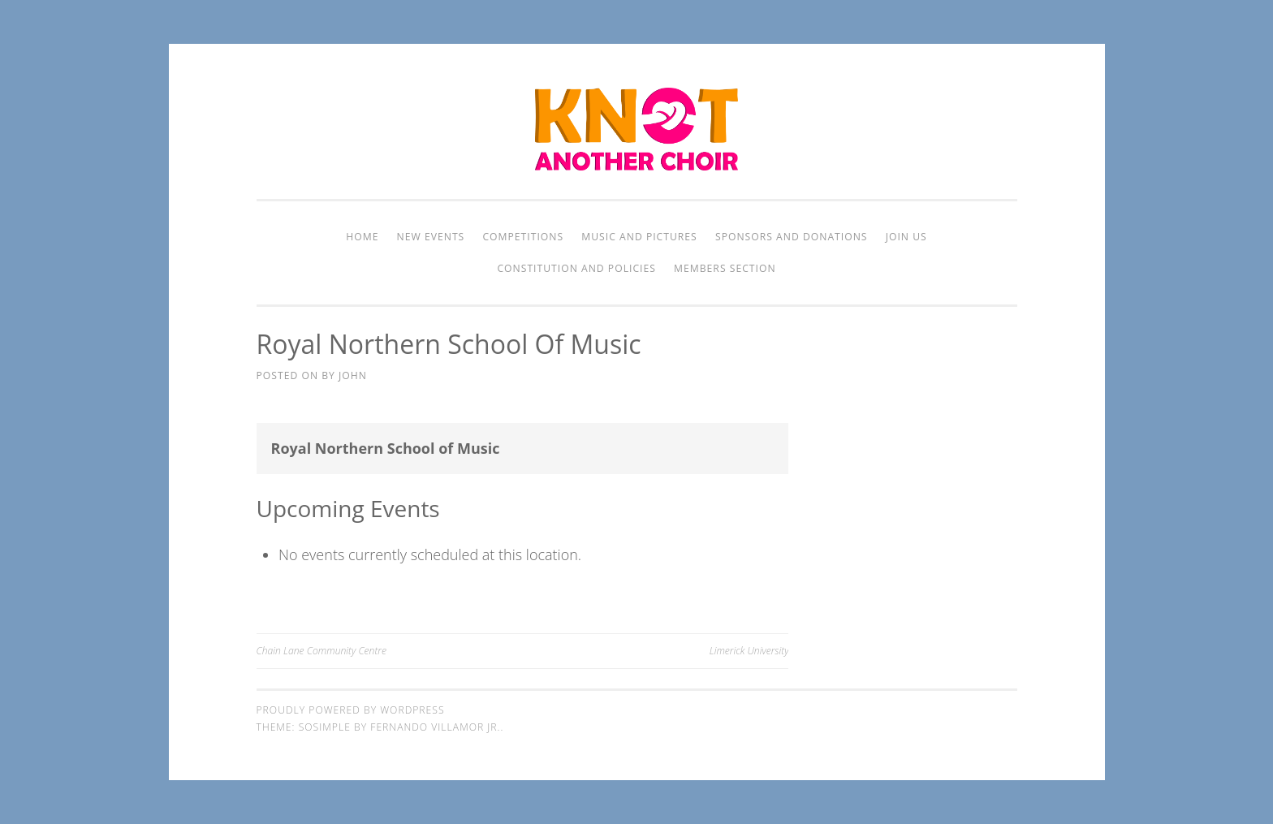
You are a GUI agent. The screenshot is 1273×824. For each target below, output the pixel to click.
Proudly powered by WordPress (351, 710)
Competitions (522, 237)
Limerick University (749, 651)
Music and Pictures (639, 237)
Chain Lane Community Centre (321, 651)
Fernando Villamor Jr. (435, 727)
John (353, 375)
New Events (431, 237)
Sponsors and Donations (791, 237)
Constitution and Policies (576, 268)
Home (362, 237)
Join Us (906, 237)
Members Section (724, 268)
